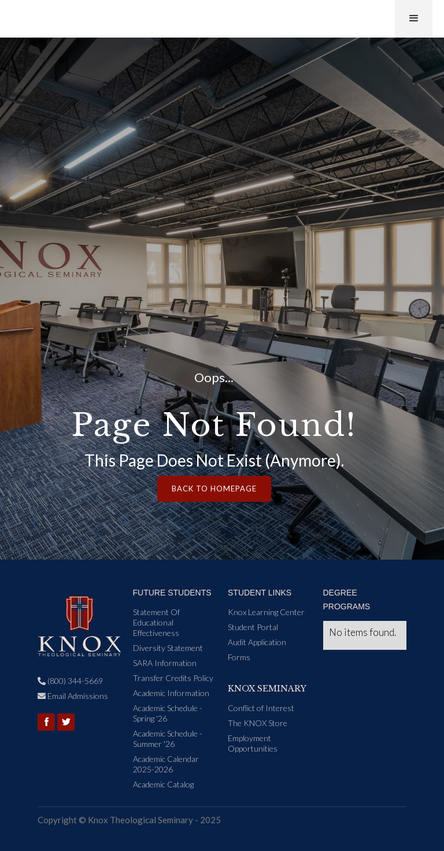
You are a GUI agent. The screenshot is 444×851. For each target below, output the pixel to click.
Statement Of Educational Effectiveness (156, 622)
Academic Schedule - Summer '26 (167, 738)
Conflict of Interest (261, 708)
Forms (239, 657)
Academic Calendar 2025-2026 (166, 764)
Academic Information (171, 693)
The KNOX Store (257, 723)
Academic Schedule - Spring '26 (167, 713)
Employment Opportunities (253, 743)
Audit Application (257, 642)
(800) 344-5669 (70, 681)
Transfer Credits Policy (173, 678)
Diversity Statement (168, 648)
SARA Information (165, 663)
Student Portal (253, 627)
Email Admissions (73, 696)
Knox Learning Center (266, 612)
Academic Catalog (163, 784)
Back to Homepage (214, 488)
